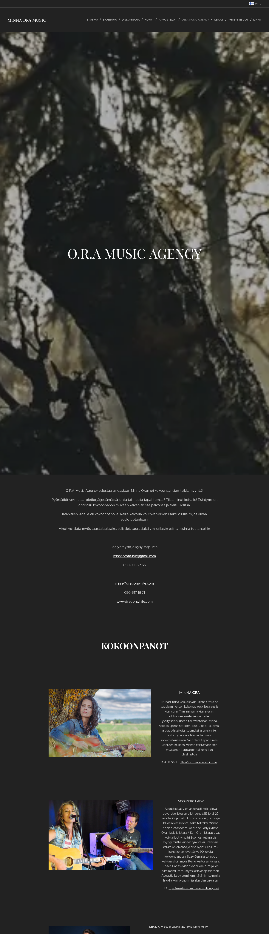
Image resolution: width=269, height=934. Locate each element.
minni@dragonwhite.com (134, 583)
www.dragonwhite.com (135, 602)
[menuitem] (93, 19)
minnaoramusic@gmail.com (134, 556)
